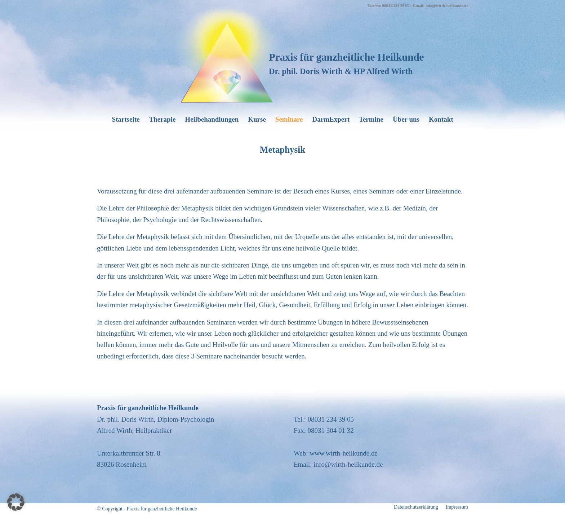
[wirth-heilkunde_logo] (227, 53)
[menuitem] (125, 119)
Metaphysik (282, 149)
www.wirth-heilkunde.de (344, 453)
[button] (16, 502)
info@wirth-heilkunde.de (348, 464)
